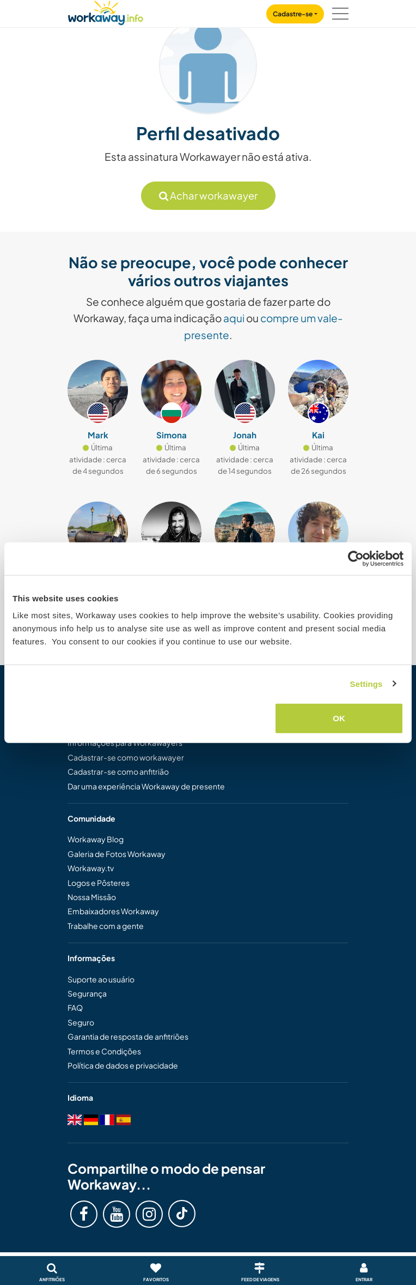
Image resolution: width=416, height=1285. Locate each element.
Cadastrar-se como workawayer (126, 757)
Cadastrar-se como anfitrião (118, 771)
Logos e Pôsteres (99, 883)
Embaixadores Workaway (113, 911)
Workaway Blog (96, 839)
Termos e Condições (104, 1051)
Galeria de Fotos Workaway (117, 854)
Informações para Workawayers (125, 742)
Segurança (87, 993)
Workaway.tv (91, 868)
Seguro (81, 1022)
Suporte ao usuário (101, 979)
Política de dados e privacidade (123, 1065)
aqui (233, 317)
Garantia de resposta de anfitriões (128, 1036)
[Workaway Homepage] (106, 11)
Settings (366, 683)
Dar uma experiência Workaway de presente (146, 786)
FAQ (75, 1007)
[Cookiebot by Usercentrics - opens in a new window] (355, 558)
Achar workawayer (208, 195)
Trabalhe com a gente (106, 926)
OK (339, 718)
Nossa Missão (92, 897)
